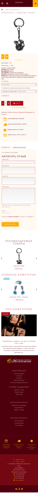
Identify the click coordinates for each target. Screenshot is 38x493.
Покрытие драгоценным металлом (16, 88)
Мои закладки (19, 425)
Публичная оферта (19, 380)
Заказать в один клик (20, 107)
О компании (19, 376)
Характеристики (19, 147)
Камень (6, 81)
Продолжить (10, 224)
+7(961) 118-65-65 (19, 461)
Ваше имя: (6, 159)
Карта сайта (19, 394)
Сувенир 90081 (19, 266)
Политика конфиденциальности (19, 382)
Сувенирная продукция (25, 112)
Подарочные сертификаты (19, 405)
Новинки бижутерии (19, 274)
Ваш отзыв (6, 186)
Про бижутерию (19, 309)
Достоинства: (5, 165)
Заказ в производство (13, 9)
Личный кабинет (19, 421)
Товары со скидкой (19, 410)
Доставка (19, 378)
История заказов (19, 423)
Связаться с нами (19, 390)
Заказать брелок (13, 112)
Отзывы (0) (5, 147)
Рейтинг (4, 211)
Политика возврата (19, 373)
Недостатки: (5, 176)
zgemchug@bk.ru (20, 480)
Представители (19, 407)
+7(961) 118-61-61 (19, 459)
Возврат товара (19, 392)
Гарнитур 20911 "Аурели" (19, 297)
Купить (17, 103)
